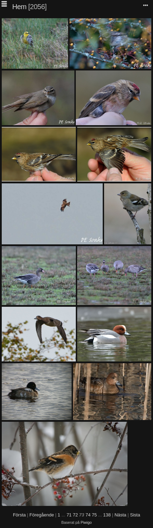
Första (19, 514)
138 (107, 514)
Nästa (120, 514)
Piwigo (86, 522)
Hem (19, 7)
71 (68, 514)
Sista (135, 514)
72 (75, 514)
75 (94, 514)
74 (88, 514)
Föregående (41, 514)
